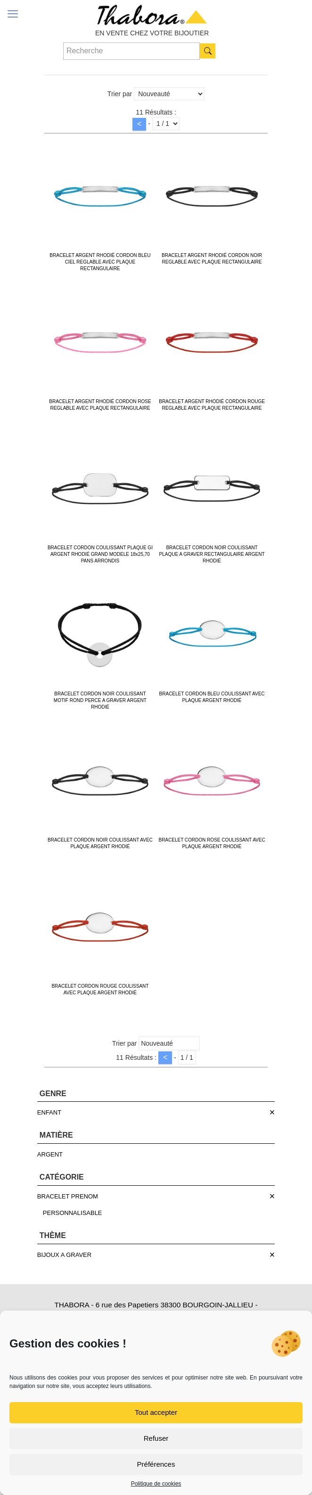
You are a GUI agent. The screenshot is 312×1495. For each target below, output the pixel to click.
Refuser (156, 1438)
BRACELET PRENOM (67, 1196)
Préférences (156, 1464)
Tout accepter (156, 1412)
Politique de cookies (156, 1483)
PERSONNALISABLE (72, 1212)
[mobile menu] (13, 14)
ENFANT (49, 1112)
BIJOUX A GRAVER (64, 1254)
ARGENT (50, 1154)
